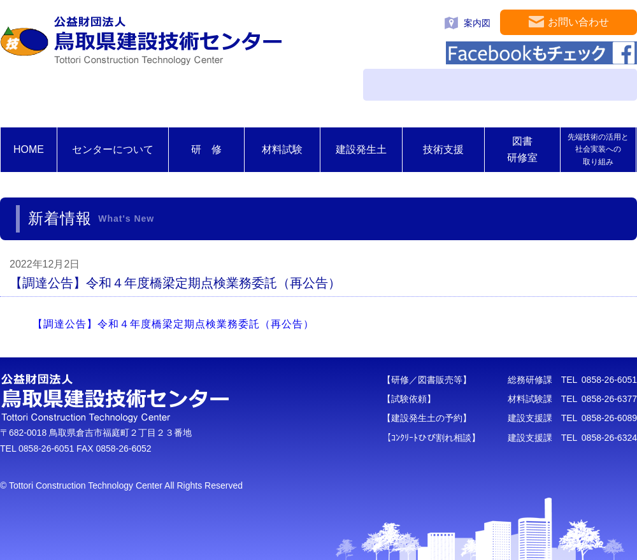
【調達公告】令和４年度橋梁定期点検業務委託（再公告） (173, 324)
